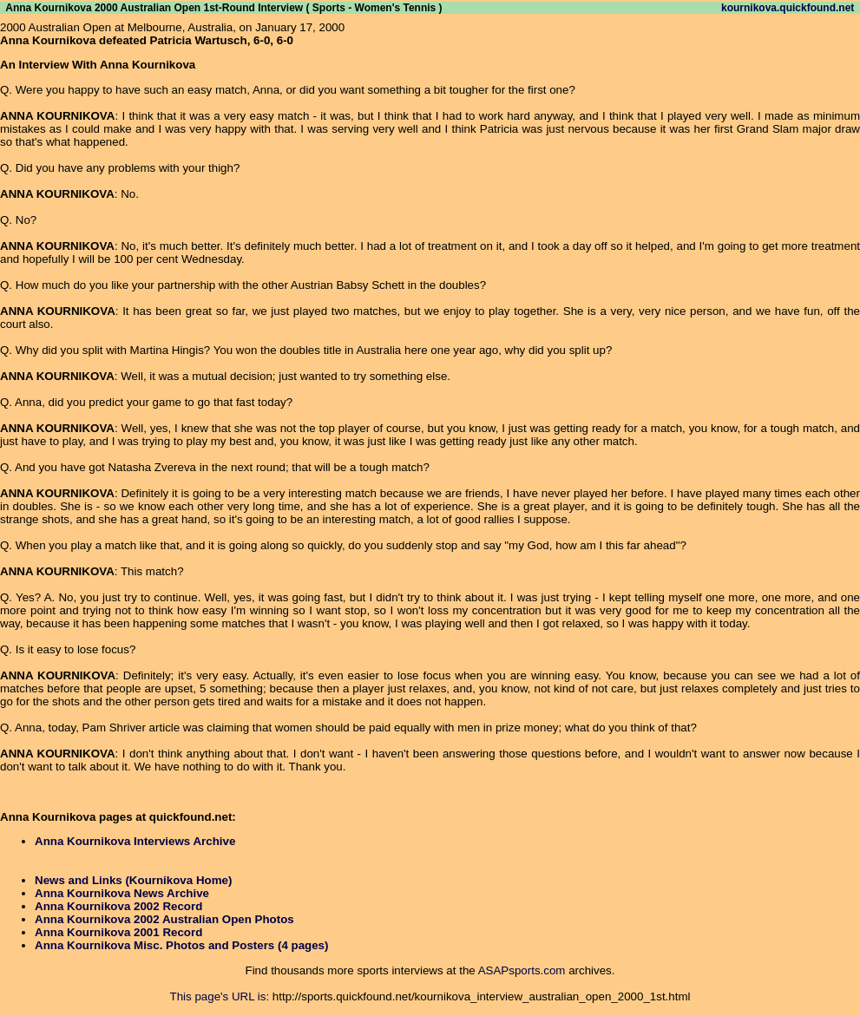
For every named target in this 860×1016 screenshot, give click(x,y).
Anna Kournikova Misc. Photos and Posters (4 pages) (181, 945)
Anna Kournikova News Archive (122, 893)
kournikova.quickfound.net (787, 8)
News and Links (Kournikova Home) (133, 880)
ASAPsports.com (522, 970)
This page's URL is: (220, 996)
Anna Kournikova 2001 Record (118, 932)
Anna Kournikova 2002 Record (118, 906)
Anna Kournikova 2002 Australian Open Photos (164, 919)
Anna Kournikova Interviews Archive (135, 841)
